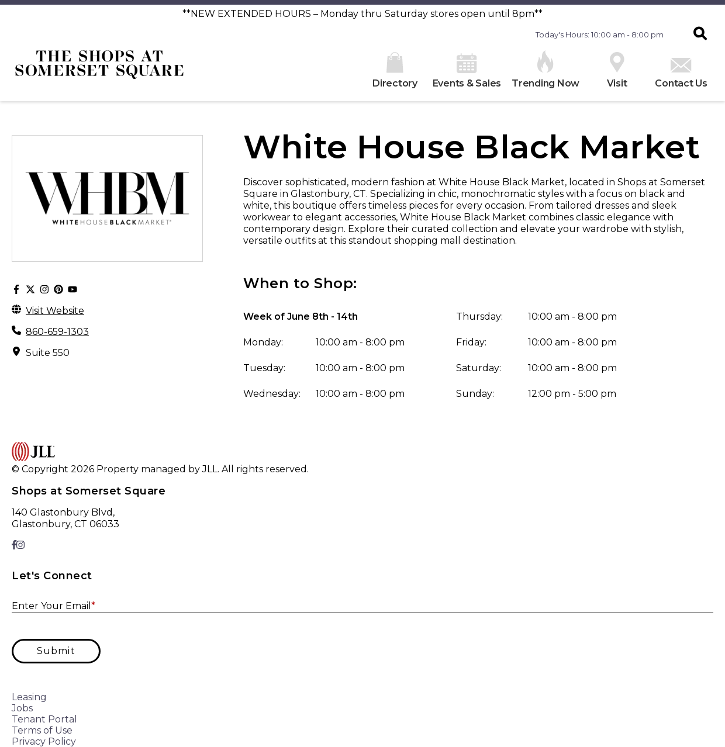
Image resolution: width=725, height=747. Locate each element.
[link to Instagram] (20, 545)
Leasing (29, 697)
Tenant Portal (44, 719)
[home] (99, 69)
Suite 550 (48, 352)
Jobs (22, 708)
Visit (617, 70)
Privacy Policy (44, 741)
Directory (394, 70)
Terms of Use (42, 730)
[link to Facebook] (14, 545)
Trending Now (545, 69)
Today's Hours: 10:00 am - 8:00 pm (600, 34)
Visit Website (55, 310)
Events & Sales (467, 71)
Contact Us (681, 73)
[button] (700, 34)
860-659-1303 (57, 331)
